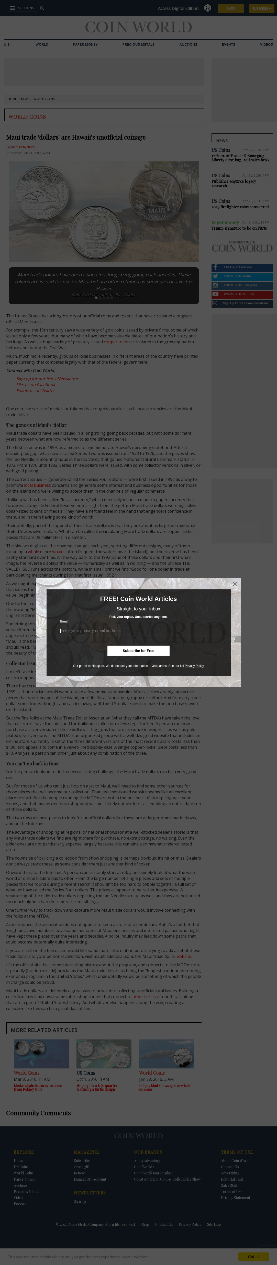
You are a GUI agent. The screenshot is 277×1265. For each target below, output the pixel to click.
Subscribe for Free (138, 650)
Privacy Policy (194, 665)
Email (65, 621)
